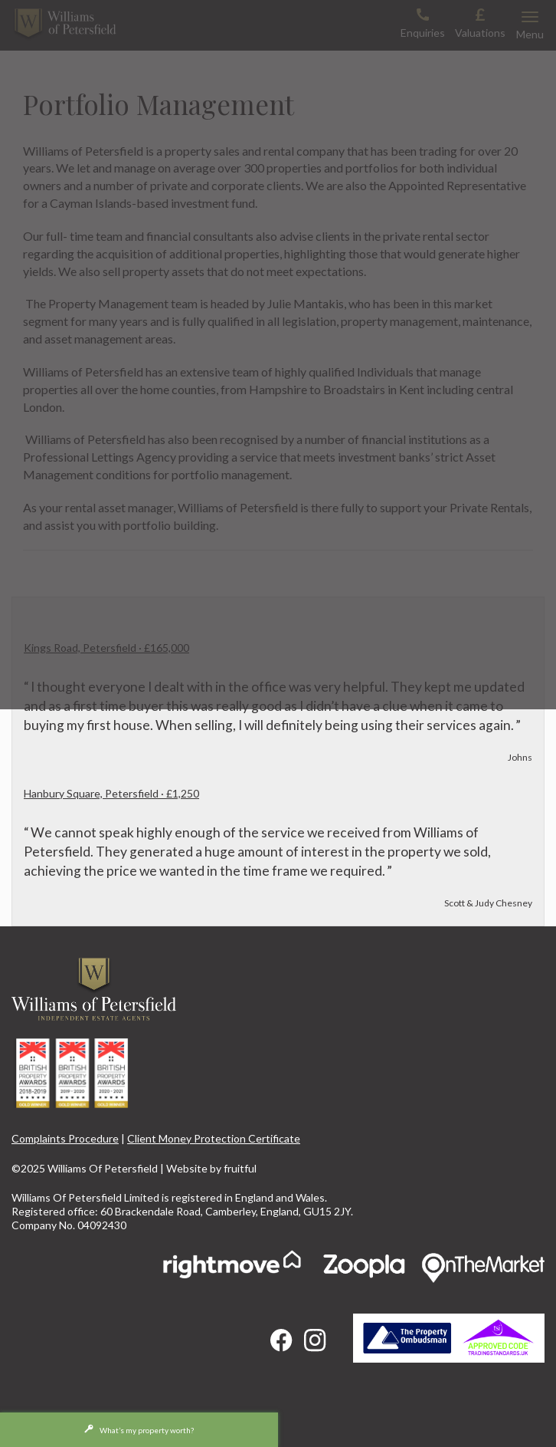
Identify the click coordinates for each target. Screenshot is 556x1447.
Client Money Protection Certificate (213, 1138)
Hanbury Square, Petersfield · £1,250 (111, 793)
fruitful (240, 1168)
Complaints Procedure (65, 1138)
